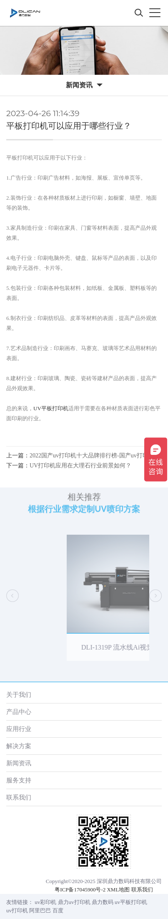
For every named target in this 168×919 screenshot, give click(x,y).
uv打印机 (17, 910)
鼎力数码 (102, 902)
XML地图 (118, 889)
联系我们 (18, 797)
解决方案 (18, 745)
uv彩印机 (45, 902)
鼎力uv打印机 (74, 902)
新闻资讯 (18, 763)
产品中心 (18, 711)
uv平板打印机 (131, 902)
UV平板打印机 (50, 408)
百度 (58, 910)
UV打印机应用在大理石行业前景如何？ (80, 465)
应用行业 (18, 728)
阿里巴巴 (40, 910)
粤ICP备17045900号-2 (80, 889)
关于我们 (18, 694)
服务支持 (18, 780)
